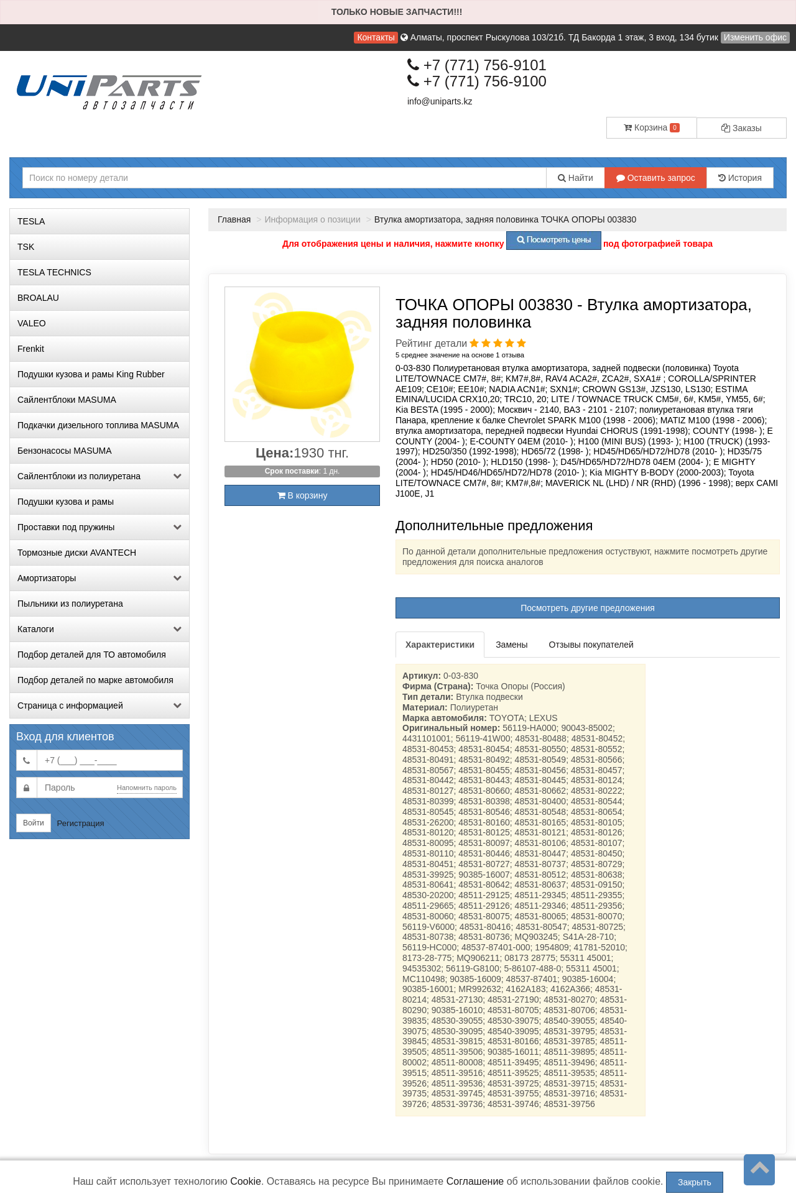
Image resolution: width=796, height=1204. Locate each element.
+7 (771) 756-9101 (477, 65)
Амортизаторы (99, 578)
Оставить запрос (655, 178)
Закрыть (694, 1182)
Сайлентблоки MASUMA (66, 400)
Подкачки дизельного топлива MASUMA (98, 425)
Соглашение (475, 1181)
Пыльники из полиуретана (70, 604)
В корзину (302, 495)
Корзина (652, 127)
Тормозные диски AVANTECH (76, 553)
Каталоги (99, 629)
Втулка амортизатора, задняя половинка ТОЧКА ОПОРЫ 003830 (505, 219)
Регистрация (80, 823)
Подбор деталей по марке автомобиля (95, 680)
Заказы (741, 128)
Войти (33, 823)
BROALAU (38, 298)
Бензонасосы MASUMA (64, 451)
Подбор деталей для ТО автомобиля (91, 654)
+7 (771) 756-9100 (477, 81)
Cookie (245, 1181)
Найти (575, 178)
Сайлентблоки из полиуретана (99, 476)
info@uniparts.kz (439, 101)
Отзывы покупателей (591, 645)
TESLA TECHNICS (54, 272)
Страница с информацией (99, 705)
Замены (511, 645)
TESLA (31, 221)
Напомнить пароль (147, 787)
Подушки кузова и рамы (65, 502)
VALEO (31, 323)
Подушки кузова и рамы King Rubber (91, 374)
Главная (234, 219)
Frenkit (30, 349)
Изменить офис (755, 37)
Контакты (375, 37)
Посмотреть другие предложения (588, 608)
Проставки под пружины (99, 527)
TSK (25, 247)
